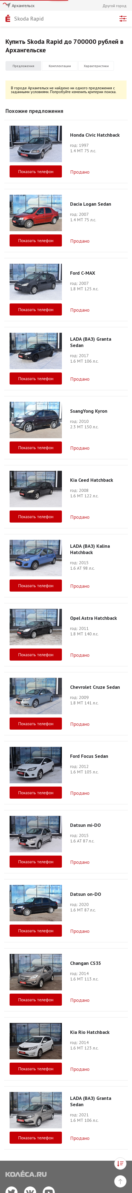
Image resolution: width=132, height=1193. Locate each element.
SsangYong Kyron (88, 411)
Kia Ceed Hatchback (91, 480)
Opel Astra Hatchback (93, 618)
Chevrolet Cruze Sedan (95, 687)
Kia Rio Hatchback (90, 1032)
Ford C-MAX (82, 273)
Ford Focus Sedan (89, 756)
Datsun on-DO (85, 894)
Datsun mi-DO (85, 825)
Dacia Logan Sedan (90, 204)
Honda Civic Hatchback (95, 135)
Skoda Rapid (29, 18)
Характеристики (96, 66)
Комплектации (60, 66)
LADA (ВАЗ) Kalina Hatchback (90, 549)
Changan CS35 (85, 963)
